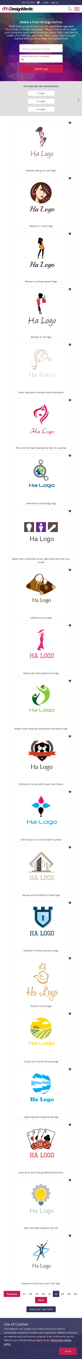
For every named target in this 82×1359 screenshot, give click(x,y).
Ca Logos (41, 101)
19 (36, 1294)
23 (62, 1294)
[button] (78, 100)
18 (30, 1294)
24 (68, 1294)
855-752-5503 (28, 2)
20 (43, 1294)
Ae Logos (41, 109)
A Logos (41, 93)
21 (49, 1294)
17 (24, 1294)
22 (56, 1294)
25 (75, 1294)
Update (41, 68)
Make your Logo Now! (41, 1309)
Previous (12, 1294)
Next (41, 1300)
